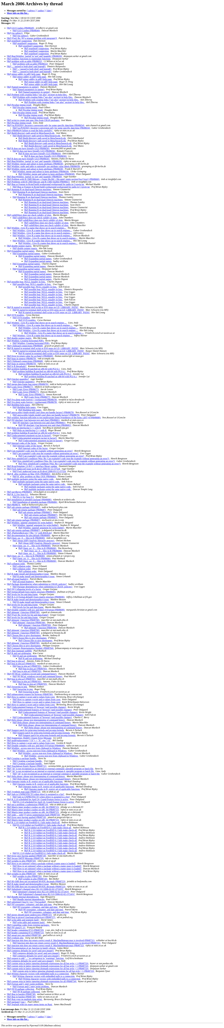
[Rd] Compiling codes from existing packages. (28, 925)
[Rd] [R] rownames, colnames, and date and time (29, 904)
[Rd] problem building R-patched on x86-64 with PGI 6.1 (33, 369)
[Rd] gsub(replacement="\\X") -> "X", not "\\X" (29, 740)
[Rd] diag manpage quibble (19, 651)
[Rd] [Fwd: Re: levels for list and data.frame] (28, 615)
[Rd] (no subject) (15, 33)
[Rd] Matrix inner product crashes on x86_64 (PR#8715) (33, 807)
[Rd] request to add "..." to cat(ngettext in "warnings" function (35, 958)
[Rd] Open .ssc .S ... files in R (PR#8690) (26, 538)
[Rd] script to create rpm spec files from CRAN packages (33, 120)
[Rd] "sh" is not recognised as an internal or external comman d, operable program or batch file (50, 771)
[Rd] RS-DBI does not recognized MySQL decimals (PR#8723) (36, 881)
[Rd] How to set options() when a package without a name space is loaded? (41, 863)
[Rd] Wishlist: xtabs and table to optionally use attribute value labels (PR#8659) (44, 166)
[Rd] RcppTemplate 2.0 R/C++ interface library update (32, 466)
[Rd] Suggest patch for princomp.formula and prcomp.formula (36, 730)
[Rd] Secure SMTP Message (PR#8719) (25, 858)
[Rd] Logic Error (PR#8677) (20, 387)
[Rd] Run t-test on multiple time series (25, 999)
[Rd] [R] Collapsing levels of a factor (24, 589)
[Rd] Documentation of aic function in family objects (31, 948)
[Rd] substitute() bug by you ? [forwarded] (26, 902)
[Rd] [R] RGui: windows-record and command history (32, 674)
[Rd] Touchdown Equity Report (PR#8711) (27, 766)
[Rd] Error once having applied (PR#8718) (27, 817)
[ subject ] (31, 10)
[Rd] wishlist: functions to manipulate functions (29, 59)
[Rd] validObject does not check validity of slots (29, 215)
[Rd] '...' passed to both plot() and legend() (26, 66)
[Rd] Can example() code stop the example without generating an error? (40, 451)
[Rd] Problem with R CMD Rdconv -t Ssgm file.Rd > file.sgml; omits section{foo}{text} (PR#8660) (53, 179)
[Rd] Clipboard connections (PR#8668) (25, 346)
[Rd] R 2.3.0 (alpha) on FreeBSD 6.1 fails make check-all (33, 822)
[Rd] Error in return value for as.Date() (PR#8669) (30, 356)
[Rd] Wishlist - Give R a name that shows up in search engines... (36, 228)
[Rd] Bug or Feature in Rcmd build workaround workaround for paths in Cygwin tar (46, 184)
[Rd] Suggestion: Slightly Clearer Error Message (29, 738)
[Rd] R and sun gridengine (19, 653)
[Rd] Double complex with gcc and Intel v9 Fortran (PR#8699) (36, 610)
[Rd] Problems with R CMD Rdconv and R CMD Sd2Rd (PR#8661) (38, 182)
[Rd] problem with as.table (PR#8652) (25, 61)
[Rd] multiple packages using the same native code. (31, 479)
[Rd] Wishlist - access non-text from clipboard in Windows (34, 748)
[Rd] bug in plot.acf (16, 661)
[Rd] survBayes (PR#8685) (19, 492)
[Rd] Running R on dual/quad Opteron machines (29, 189)
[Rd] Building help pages (18, 405)
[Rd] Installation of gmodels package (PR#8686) (29, 499)
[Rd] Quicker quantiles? (18, 379)
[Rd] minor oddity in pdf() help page (24, 74)
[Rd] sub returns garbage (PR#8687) (24, 507)
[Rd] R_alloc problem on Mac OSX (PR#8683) (29, 474)
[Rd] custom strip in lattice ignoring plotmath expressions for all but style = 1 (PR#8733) (48, 963)
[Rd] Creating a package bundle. (22, 758)
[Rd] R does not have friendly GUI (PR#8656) (28, 148)
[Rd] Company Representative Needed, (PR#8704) (30, 648)
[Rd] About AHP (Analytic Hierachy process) (34, 540)
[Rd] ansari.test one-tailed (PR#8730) (24, 935)
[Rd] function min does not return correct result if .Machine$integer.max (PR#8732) (45, 945)
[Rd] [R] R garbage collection (21, 989)
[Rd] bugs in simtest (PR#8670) (22, 358)
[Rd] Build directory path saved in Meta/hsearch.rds (31, 133)
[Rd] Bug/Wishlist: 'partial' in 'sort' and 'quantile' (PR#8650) (34, 56)
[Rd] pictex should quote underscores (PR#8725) (29, 915)
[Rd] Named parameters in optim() (23, 87)
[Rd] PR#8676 (14, 504)
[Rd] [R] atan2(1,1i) (16, 927)
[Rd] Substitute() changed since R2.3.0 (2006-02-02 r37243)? (35, 889)
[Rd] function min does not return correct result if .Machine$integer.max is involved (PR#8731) (51, 940)
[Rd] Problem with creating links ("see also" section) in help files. (37, 94)
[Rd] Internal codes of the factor (22, 443)
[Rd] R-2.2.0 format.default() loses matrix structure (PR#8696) (36, 597)
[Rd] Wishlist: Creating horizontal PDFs (25, 340)
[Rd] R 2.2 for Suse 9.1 (18, 494)
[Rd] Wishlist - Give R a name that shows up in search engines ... (37, 322)
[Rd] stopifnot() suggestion (19, 41)
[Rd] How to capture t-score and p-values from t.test (31, 697)
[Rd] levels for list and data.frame (22, 594)
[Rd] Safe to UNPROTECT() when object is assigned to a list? (36, 794)
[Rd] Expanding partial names (21, 251)
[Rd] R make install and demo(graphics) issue (28, 574)
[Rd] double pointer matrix (19, 246)
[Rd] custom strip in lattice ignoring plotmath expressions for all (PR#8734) (42, 981)
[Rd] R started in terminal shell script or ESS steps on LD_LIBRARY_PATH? (43, 307)
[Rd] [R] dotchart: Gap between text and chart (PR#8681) (33, 420)
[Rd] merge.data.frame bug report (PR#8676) (28, 384)
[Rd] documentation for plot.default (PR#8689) (29, 535)
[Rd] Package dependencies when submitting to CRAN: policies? (37, 584)
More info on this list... (18, 13)
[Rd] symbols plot (15, 938)
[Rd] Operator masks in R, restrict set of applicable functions (35, 781)
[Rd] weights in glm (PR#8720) (21, 861)
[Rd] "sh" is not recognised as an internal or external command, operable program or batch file (50, 768)
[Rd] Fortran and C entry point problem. (25, 984)
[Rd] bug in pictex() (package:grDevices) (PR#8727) (31, 917)
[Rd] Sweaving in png (17, 686)
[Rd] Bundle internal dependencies (23, 897)
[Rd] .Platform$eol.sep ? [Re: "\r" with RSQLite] (29, 533)
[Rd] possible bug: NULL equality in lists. (26, 281)
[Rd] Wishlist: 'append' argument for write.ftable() (30, 522)
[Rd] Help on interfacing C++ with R (24, 428)
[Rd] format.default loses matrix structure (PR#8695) (31, 592)
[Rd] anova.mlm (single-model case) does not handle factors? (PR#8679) (40, 412)
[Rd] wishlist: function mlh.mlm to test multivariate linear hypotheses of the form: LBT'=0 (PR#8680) (54, 417)
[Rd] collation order (16, 563)
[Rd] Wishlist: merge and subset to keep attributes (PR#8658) (35, 164)
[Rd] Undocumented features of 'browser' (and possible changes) (37, 707)
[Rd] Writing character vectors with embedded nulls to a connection (38, 973)
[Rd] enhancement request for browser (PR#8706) (30, 694)
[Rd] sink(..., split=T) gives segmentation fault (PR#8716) (34, 815)
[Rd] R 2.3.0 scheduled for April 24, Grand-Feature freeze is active (38, 799)
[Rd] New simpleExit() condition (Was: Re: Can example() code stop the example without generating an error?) (58, 458)
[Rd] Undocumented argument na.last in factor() (29, 435)
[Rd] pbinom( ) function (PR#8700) (23, 612)
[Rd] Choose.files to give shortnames (24, 635)
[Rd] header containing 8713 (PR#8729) (25, 930)
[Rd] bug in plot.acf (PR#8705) (21, 663)
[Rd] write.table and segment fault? (23, 920)
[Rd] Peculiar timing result (19, 105)
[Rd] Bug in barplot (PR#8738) (21, 994)
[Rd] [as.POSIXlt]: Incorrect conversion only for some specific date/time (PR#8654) (46, 125)
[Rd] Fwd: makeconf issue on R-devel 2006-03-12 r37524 (34, 469)
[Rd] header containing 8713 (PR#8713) (25, 932)
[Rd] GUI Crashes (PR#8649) (21, 28)
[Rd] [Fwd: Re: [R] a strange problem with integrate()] (32, 38)
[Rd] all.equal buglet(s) (18, 579)
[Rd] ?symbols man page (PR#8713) (24, 792)
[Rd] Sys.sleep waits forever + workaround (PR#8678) (32, 399)
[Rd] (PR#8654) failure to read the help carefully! (30, 130)
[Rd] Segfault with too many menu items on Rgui (30, 1004)
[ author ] (41, 10)
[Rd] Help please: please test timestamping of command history (36, 720)
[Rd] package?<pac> (16, 1002)
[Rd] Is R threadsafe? (17, 366)
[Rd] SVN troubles (16, 315)
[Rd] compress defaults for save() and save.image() (30, 950)
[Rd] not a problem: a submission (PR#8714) (28, 804)
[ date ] (49, 10)
